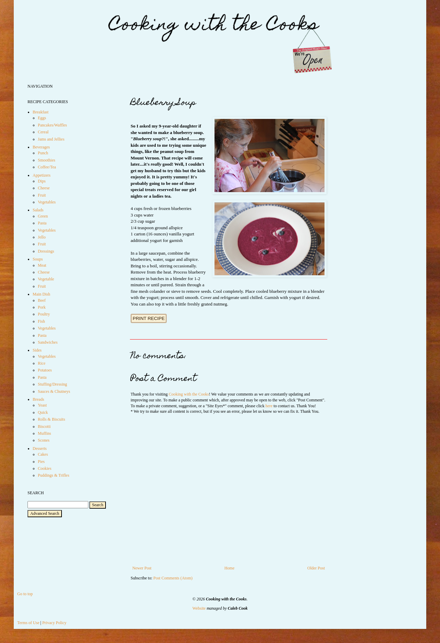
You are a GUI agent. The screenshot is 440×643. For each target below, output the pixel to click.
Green (43, 216)
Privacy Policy (54, 622)
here (269, 405)
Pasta (42, 223)
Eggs (42, 117)
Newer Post (142, 568)
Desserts (40, 448)
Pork (42, 307)
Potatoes (45, 370)
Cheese (44, 188)
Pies (41, 461)
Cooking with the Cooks (189, 394)
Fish (41, 321)
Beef (42, 300)
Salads (38, 210)
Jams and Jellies (51, 139)
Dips (42, 181)
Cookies (44, 468)
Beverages (41, 147)
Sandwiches (47, 342)
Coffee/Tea (47, 167)
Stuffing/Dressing (52, 384)
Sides (37, 350)
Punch (43, 153)
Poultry (44, 314)
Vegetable (46, 279)
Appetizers (42, 175)
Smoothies (46, 160)
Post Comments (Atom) (172, 578)
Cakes (43, 454)
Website (199, 608)
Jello (42, 237)
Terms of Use (28, 622)
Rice (41, 363)
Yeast (42, 405)
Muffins (44, 433)
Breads (38, 399)
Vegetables (47, 202)
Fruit (42, 195)
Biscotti (44, 426)
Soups (38, 259)
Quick (43, 412)
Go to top (25, 593)
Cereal (43, 132)
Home (229, 568)
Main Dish (41, 294)
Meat (42, 265)
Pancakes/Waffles (52, 125)
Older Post (316, 568)
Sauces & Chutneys (54, 391)
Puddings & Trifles (53, 475)
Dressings (46, 251)
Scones (44, 440)
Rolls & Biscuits (51, 419)
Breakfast (40, 112)
